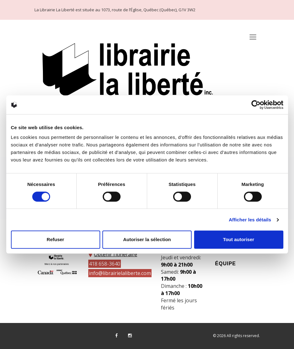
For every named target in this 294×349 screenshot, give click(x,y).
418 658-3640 (104, 263)
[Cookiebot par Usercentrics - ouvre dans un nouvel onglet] (256, 104)
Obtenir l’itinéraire (115, 254)
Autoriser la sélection (147, 239)
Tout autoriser (238, 239)
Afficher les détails (250, 219)
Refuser (55, 239)
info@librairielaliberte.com (120, 273)
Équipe (225, 263)
